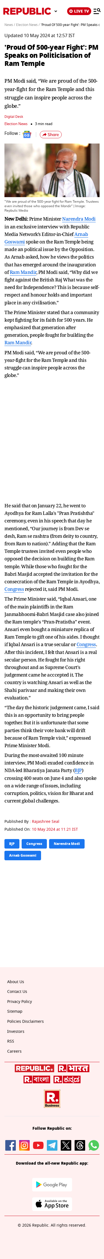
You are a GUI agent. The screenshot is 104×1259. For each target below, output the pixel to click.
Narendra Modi (79, 219)
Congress (14, 589)
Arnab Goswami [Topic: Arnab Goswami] (22, 855)
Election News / (28, 24)
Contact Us (17, 992)
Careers (14, 1051)
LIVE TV (79, 11)
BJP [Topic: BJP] (12, 843)
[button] (51, 134)
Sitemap (14, 1011)
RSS (10, 1041)
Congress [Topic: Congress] (34, 843)
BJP (78, 770)
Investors (15, 1032)
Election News (15, 123)
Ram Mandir (23, 272)
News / (9, 24)
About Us (15, 982)
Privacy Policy (19, 1002)
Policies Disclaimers (25, 1021)
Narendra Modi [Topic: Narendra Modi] (67, 843)
